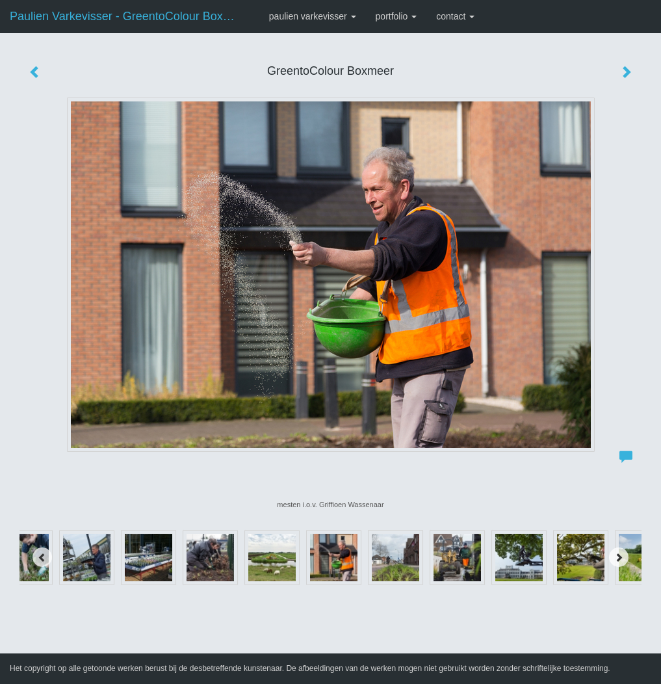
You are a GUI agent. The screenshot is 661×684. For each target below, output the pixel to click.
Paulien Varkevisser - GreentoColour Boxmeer (130, 16)
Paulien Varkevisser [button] (312, 16)
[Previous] (42, 557)
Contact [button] (455, 16)
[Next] (619, 557)
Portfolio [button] (396, 16)
